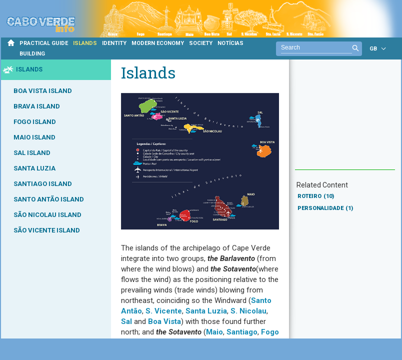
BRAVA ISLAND (37, 106)
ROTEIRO (316, 196)
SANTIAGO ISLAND (43, 184)
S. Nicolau (248, 311)
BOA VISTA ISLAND (43, 90)
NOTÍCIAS (231, 43)
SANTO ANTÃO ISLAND (49, 199)
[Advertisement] (345, 120)
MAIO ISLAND (35, 137)
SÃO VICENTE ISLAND (47, 230)
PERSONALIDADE (325, 208)
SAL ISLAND (32, 152)
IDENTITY (114, 43)
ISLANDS (85, 43)
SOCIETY (200, 43)
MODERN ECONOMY (158, 43)
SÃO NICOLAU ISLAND (48, 214)
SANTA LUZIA (35, 168)
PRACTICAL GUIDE (44, 43)
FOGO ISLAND (35, 122)
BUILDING (32, 53)
